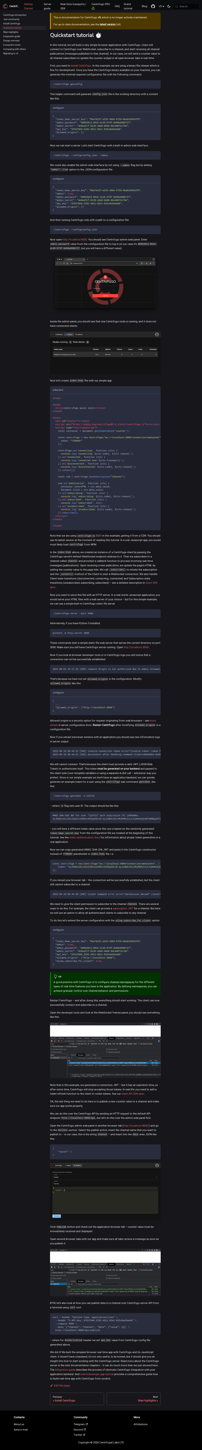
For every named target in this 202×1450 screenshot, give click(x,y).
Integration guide (65, 1369)
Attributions (141, 1424)
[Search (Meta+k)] (186, 6)
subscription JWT (123, 908)
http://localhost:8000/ (136, 1125)
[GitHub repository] (153, 6)
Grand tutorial (128, 6)
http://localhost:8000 (74, 239)
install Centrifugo (81, 65)
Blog (144, 6)
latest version (108, 24)
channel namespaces (122, 982)
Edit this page (60, 1385)
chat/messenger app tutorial (97, 1374)
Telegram (81, 1424)
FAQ (117, 6)
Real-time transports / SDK (73, 6)
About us (19, 1424)
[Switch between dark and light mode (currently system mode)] (169, 6)
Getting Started (28, 6)
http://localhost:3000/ (136, 647)
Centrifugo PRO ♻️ (101, 6)
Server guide (47, 6)
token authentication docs (84, 837)
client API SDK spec (133, 1093)
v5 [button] (160, 6)
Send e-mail (21, 1429)
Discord (80, 1429)
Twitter (79, 1434)
